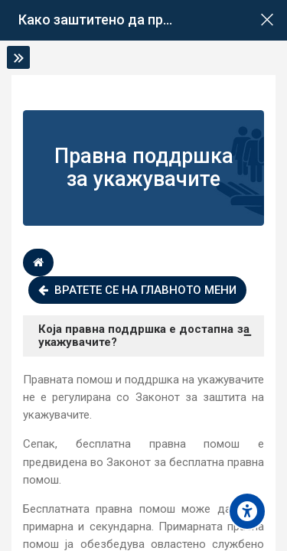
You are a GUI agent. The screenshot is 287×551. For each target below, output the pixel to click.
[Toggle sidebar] (18, 57)
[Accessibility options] (247, 511)
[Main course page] (266, 20)
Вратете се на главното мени (137, 290)
